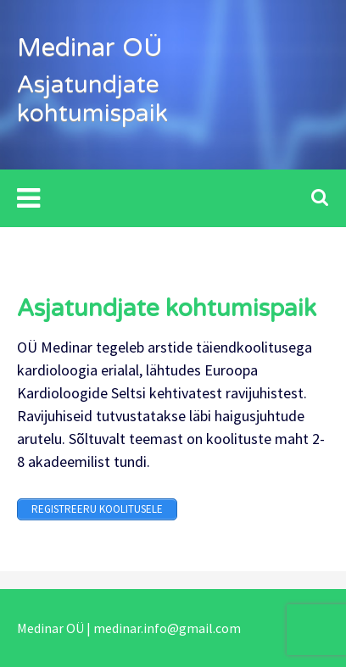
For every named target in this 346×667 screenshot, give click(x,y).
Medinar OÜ (90, 48)
